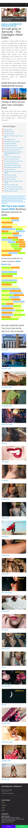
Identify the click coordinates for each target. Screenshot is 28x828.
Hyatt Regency (5, 244)
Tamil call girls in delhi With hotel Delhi (13, 186)
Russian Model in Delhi (9, 139)
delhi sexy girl (17, 308)
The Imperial (5, 231)
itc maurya (4, 480)
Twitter (3, 802)
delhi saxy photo (18, 303)
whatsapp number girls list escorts (9, 282)
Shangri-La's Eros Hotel (8, 229)
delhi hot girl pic (17, 306)
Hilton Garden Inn (14, 244)
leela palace (5, 536)
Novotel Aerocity (6, 239)
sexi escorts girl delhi (18, 295)
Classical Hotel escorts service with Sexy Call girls (13, 172)
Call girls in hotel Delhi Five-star (11, 159)
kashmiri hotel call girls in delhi (11, 184)
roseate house (5, 499)
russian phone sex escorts (9, 271)
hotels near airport (7, 742)
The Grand (12, 231)
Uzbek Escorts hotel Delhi (10, 175)
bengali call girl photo (6, 312)
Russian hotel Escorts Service (11, 163)
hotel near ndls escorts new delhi (10, 286)
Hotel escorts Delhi (6, 267)
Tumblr (3, 810)
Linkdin (3, 807)
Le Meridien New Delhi (7, 248)
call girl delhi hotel (6, 317)
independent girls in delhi (7, 295)
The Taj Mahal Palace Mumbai (9, 224)
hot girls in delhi (14, 297)
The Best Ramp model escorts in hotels (13, 161)
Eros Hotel (4, 253)
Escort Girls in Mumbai (11, 197)
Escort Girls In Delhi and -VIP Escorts (14, 201)
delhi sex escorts (15, 267)
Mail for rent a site (9, 822)
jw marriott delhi (6, 406)
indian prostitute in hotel (7, 308)
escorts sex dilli (5, 290)
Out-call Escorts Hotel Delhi (10, 145)
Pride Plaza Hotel (20, 242)
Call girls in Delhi (8, 129)
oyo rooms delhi (6, 592)
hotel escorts (5, 293)
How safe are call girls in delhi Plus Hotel (13, 189)
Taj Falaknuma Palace (7, 222)
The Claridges (20, 231)
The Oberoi (15, 220)
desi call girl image (19, 301)
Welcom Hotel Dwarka (6, 233)
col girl (3, 303)
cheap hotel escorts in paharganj (11, 288)
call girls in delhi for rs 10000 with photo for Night (13, 182)
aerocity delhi (5, 723)
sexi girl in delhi (17, 312)
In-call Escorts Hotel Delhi (10, 143)
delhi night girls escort (7, 276)
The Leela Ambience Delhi (19, 227)
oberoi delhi (5, 518)
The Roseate (19, 229)
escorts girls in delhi (6, 284)
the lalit (3, 705)
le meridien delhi (6, 387)
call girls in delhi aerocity (19, 314)
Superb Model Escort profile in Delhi (12, 167)
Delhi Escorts (11, 5)
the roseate (4, 630)
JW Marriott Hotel (6, 246)
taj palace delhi (6, 368)
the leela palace (6, 686)
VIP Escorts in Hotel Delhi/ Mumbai (12, 157)
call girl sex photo (16, 299)
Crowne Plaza (13, 253)
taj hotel (4, 443)
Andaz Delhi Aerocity (12, 237)
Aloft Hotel (4, 237)
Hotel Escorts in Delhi (9, 131)
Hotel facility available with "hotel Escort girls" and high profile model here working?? (13, 153)
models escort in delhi (7, 269)
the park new (5, 779)
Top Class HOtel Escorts (9, 169)
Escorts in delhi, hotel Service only (12, 149)
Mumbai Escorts (5, 195)
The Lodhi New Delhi (6, 227)
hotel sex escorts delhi (16, 293)
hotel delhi (4, 350)
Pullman (21, 239)
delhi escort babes (7, 306)
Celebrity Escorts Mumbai (15, 195)
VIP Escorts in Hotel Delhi (7, 793)
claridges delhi (6, 761)
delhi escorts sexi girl (7, 301)
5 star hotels (5, 462)
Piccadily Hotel (21, 253)
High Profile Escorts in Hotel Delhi (12, 141)
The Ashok (22, 246)
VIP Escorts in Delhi (8, 133)
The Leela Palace (6, 220)
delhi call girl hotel (16, 317)
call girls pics (5, 297)
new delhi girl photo (7, 314)
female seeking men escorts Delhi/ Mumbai (12, 278)
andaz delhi (5, 574)
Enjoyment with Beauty (6, 790)
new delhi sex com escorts (9, 280)
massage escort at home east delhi (9, 273)
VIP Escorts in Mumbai (6, 198)
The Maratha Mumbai (7, 235)
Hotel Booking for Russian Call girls (12, 165)
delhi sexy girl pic (19, 310)
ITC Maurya (15, 233)
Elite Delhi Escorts (20, 197)
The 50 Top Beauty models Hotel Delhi (10, 319)
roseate (3, 667)
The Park (4, 242)
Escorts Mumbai (16, 198)
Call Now (8, 826)
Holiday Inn (15, 239)
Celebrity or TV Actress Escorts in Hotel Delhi (13, 136)
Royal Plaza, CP (18, 248)
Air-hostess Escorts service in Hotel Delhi (13, 147)
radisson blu (5, 555)
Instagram (3, 805)
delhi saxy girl (10, 303)
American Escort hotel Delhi (10, 177)
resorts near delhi (6, 424)
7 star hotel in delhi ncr (8, 310)
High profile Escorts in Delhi (7, 200)
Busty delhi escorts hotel (9, 179)
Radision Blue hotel (6, 255)
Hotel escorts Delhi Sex (15, 290)
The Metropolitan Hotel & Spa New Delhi (11, 250)
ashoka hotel (5, 648)
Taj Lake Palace (14, 218)
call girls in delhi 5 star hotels (10, 191)
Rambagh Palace (5, 218)
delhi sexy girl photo (6, 299)
